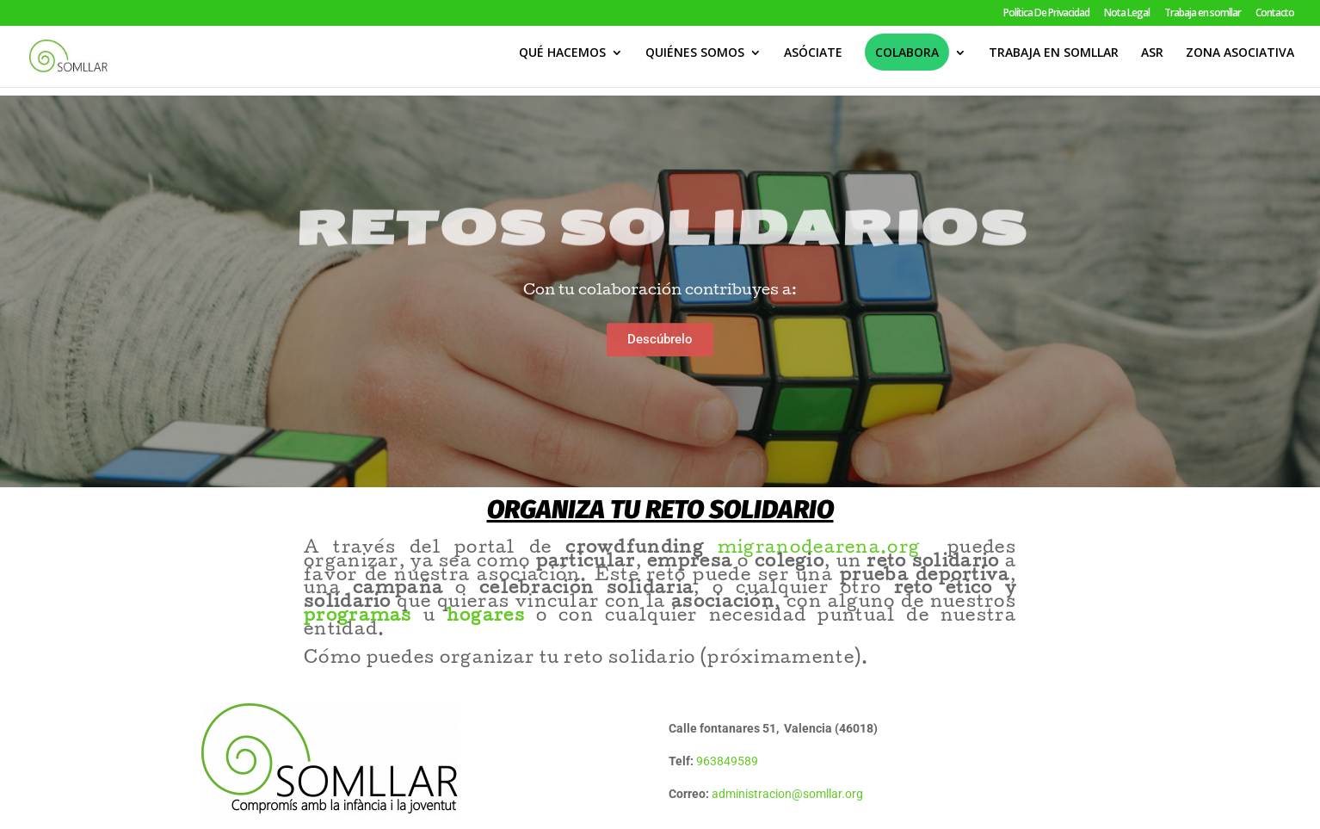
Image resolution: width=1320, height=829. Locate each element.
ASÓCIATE (813, 61)
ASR (1152, 61)
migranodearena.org (832, 549)
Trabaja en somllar (1202, 14)
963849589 (727, 761)
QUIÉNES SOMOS (694, 61)
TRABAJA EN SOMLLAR (1054, 61)
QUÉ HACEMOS (562, 61)
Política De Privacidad (1046, 14)
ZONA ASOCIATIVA (1240, 61)
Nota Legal (1127, 14)
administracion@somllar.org (787, 794)
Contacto (1274, 14)
